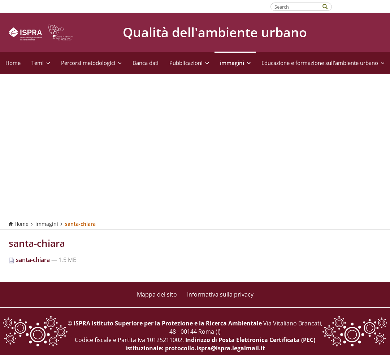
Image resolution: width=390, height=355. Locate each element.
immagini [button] (235, 62)
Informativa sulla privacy (220, 294)
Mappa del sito (157, 294)
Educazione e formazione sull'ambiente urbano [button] (323, 62)
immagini (46, 223)
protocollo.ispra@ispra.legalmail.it (215, 348)
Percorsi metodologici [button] (91, 62)
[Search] (328, 6)
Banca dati (146, 62)
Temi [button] (40, 62)
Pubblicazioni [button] (189, 62)
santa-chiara (30, 260)
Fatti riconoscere (361, 6)
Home (13, 62)
